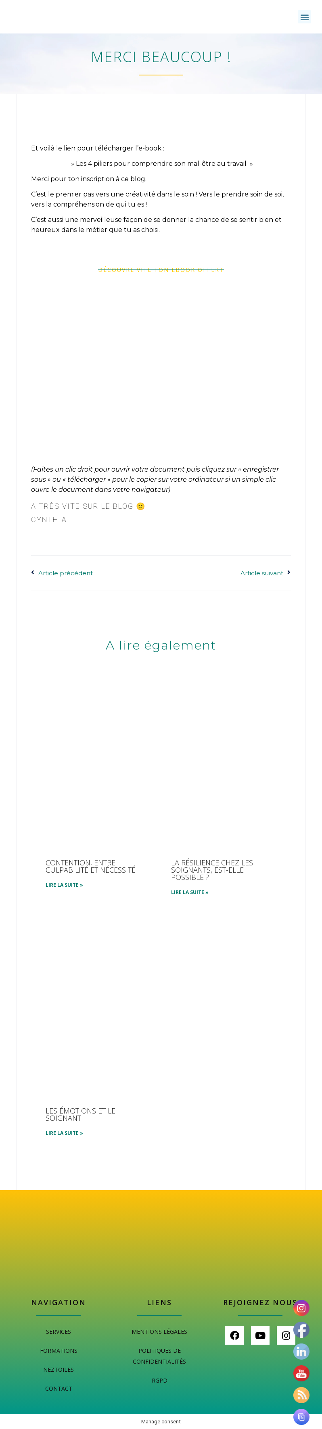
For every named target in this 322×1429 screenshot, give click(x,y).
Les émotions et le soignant (80, 1114)
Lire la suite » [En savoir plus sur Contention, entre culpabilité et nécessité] (64, 885)
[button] (304, 16)
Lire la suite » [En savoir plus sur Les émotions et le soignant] (64, 1133)
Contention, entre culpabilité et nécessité (91, 866)
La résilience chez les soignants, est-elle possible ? (212, 870)
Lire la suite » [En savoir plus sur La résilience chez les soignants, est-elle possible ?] (190, 892)
